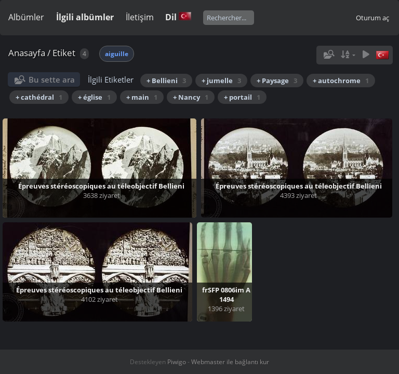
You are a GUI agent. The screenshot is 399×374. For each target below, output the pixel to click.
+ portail (242, 97)
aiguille (116, 53)
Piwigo (176, 361)
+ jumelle (221, 80)
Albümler (26, 17)
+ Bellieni (166, 80)
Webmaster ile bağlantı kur (230, 361)
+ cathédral (39, 97)
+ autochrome (341, 80)
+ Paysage (277, 80)
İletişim (140, 17)
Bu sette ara (52, 79)
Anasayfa (26, 53)
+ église (94, 97)
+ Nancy (190, 97)
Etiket (63, 53)
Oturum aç (372, 17)
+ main (141, 97)
